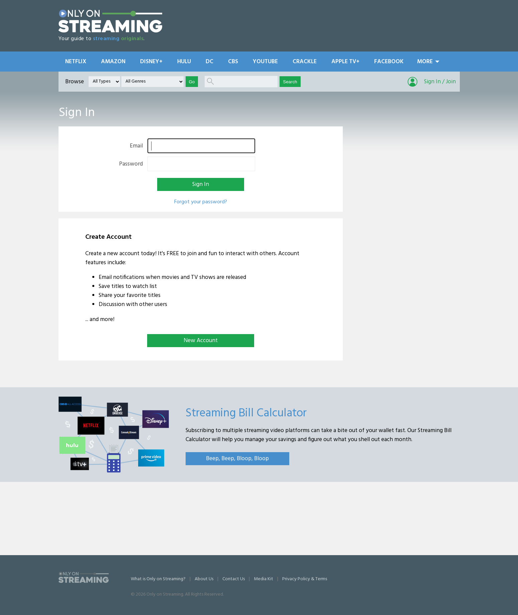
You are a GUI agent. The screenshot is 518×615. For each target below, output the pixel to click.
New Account (201, 340)
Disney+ (151, 61)
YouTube (265, 61)
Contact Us (233, 579)
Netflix (75, 61)
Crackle (305, 61)
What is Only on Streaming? (158, 579)
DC (209, 61)
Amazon (113, 61)
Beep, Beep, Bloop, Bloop (237, 458)
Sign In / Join (440, 81)
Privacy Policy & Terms (304, 579)
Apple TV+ (345, 61)
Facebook (389, 61)
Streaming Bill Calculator (246, 413)
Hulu (184, 61)
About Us (204, 579)
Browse (74, 81)
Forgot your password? (200, 202)
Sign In (200, 184)
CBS (233, 61)
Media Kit (263, 579)
